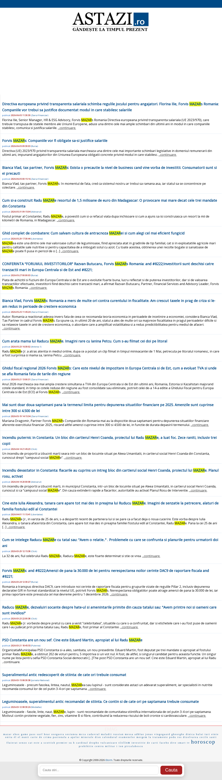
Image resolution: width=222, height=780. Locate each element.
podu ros (175, 737)
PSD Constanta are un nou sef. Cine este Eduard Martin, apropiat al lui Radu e (72, 640)
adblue (139, 734)
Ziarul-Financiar (40, 115)
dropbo (94, 742)
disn (98, 737)
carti (154, 742)
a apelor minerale (81, 737)
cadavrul (93, 734)
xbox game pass (24, 734)
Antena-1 (36, 346)
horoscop (203, 742)
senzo (23, 742)
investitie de (141, 742)
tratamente (160, 737)
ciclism (124, 742)
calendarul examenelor (118, 737)
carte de (37, 737)
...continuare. (67, 128)
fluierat (12, 742)
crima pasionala (55, 737)
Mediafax (36, 707)
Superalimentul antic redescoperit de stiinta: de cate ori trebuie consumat (64, 674)
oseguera (57, 734)
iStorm (108, 760)
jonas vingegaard (157, 734)
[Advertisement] (111, 64)
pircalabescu (134, 746)
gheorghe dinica (183, 734)
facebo (164, 742)
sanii (213, 737)
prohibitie (86, 746)
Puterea (36, 645)
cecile (203, 737)
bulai (200, 734)
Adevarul (36, 211)
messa (129, 734)
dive (173, 742)
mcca (82, 734)
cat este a (35, 742)
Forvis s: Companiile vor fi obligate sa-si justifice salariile (54, 140)
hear (47, 734)
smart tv (184, 742)
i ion (120, 746)
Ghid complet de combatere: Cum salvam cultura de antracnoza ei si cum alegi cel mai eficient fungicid (93, 233)
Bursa (34, 146)
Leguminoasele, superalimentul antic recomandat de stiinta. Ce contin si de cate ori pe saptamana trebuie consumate (100, 701)
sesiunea (71, 734)
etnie (215, 734)
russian (118, 734)
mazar (7, 734)
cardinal (82, 742)
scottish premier (56, 742)
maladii (106, 734)
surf (40, 734)
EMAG (111, 729)
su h (72, 742)
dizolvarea (190, 737)
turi (207, 734)
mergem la (143, 737)
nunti (25, 737)
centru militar (105, 746)
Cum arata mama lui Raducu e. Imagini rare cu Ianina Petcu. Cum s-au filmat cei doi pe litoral (84, 341)
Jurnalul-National (40, 680)
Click (34, 449)
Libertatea (37, 238)
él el (17, 737)
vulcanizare (108, 742)
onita (9, 737)
